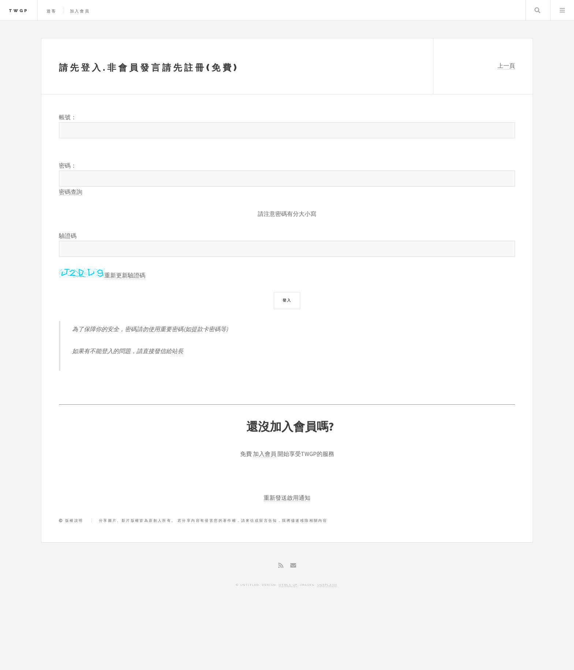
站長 (177, 351)
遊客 (51, 11)
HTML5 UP (288, 585)
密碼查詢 (70, 191)
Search (537, 10)
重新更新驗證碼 (124, 275)
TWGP (19, 10)
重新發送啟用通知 (287, 497)
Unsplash (327, 585)
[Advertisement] (287, 638)
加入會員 (80, 11)
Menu (562, 10)
